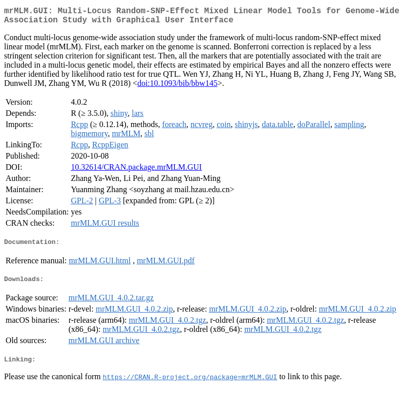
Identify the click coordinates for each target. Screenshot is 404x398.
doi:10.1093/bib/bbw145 (177, 87)
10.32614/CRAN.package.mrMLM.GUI (136, 171)
